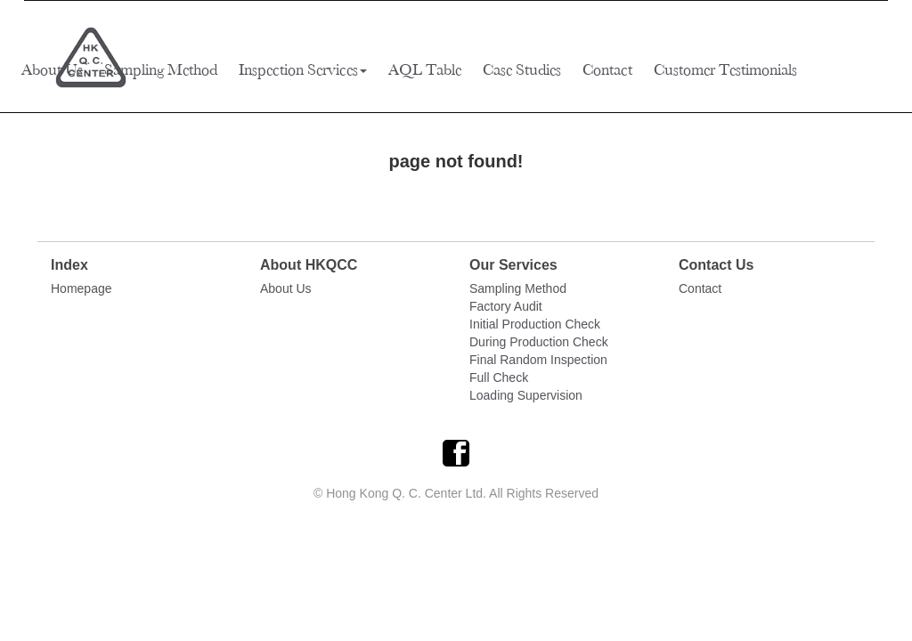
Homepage (81, 288)
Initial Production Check (534, 324)
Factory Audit (505, 306)
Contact (607, 69)
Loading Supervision (525, 395)
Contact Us (716, 264)
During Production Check (538, 342)
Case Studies (522, 69)
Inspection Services (303, 69)
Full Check (498, 377)
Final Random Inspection (538, 360)
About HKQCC (308, 264)
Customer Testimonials (725, 69)
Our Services (513, 264)
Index (69, 264)
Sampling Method (160, 69)
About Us (52, 69)
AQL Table (424, 69)
